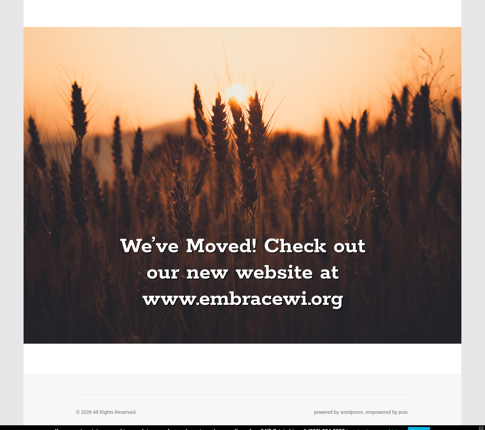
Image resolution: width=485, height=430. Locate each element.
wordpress (352, 412)
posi (403, 412)
